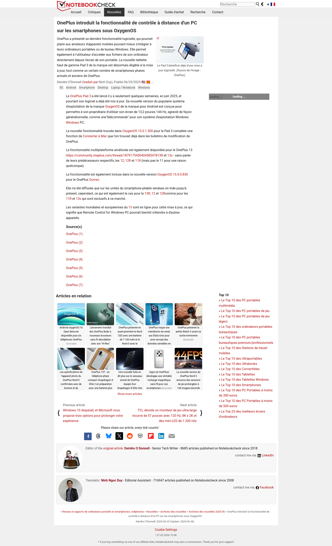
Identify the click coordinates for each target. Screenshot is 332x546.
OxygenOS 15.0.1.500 (137, 131)
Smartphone (87, 87)
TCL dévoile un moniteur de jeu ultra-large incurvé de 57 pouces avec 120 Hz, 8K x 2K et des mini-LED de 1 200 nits (164, 415)
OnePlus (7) (74, 285)
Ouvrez (94, 180)
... (152, 82)
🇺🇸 (143, 82)
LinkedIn (266, 455)
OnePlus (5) (74, 268)
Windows (144, 87)
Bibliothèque (149, 12)
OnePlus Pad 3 (80, 96)
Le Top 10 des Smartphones (241, 385)
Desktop (103, 87)
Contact (217, 12)
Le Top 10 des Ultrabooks (239, 364)
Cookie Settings (166, 530)
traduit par (90, 82)
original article (113, 448)
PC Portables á (253, 390)
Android (71, 87)
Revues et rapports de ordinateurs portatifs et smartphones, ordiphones (103, 511)
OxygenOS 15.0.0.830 (172, 174)
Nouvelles (114, 12)
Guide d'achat (174, 12)
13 (130, 207)
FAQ (131, 12)
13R (160, 155)
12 (122, 160)
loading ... (216, 96)
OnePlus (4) (74, 259)
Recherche (198, 12)
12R (128, 160)
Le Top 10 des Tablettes (238, 374)
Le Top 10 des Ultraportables (241, 358)
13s (170, 155)
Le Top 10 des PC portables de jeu (245, 311)
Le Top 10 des (231, 390)
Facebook (265, 487)
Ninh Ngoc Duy (111, 480)
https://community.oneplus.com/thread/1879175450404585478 (111, 155)
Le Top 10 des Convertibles (240, 369)
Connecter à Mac (95, 136)
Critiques (94, 12)
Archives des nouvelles (173, 511)
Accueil (76, 12)
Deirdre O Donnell (137, 448)
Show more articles (130, 394)
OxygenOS (112, 106)
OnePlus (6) (74, 276)
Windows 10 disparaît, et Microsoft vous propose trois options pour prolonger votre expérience (93, 415)
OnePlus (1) (74, 234)
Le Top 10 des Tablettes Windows (245, 379)
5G (61, 87)
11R (138, 160)
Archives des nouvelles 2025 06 (207, 511)
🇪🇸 (148, 82)
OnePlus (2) (74, 242)
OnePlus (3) (74, 251)
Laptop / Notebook (123, 87)
